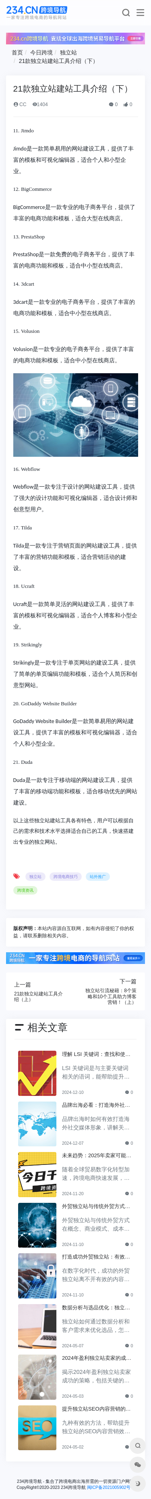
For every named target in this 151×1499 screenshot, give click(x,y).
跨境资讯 (25, 890)
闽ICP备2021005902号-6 (110, 1487)
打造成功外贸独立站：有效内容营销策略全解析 (96, 1257)
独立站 (68, 52)
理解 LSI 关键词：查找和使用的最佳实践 (96, 1054)
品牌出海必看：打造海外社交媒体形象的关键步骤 (96, 1105)
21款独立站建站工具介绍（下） (59, 61)
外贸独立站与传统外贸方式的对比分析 (96, 1206)
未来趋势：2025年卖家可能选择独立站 (96, 1156)
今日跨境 (41, 52)
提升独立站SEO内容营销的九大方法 (96, 1409)
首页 (17, 52)
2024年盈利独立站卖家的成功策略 (96, 1358)
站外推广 (98, 876)
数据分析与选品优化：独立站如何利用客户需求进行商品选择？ (96, 1308)
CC (20, 104)
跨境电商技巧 (66, 876)
